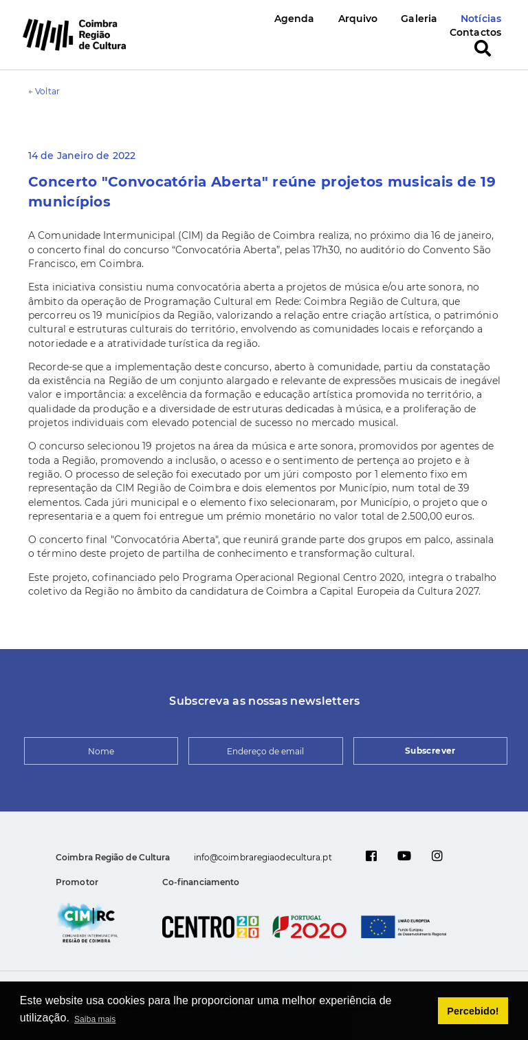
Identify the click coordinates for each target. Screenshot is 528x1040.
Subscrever (430, 750)
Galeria (419, 18)
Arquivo (358, 18)
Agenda (294, 18)
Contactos (475, 32)
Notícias (481, 18)
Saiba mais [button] (95, 1019)
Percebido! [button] (472, 1011)
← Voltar (44, 91)
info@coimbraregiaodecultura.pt (263, 857)
